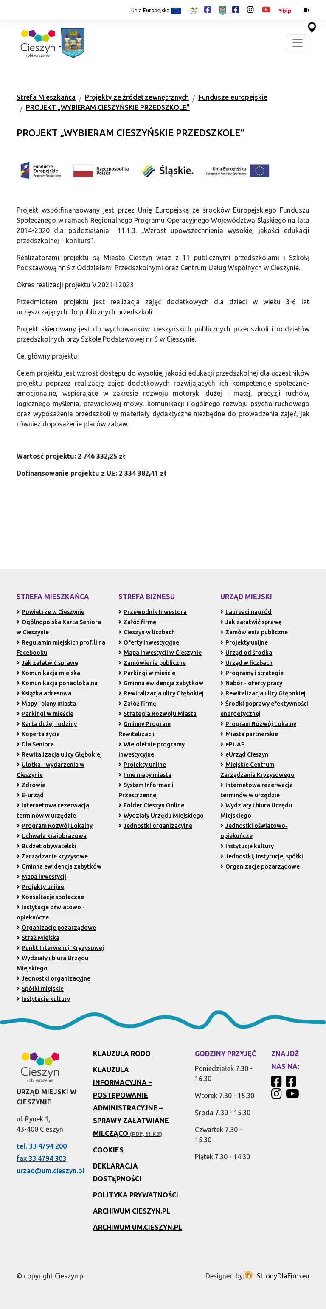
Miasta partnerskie (249, 734)
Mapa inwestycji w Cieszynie (160, 652)
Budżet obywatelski (46, 846)
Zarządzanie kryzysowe (52, 856)
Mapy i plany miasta (46, 703)
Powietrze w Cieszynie (50, 611)
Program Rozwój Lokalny (55, 825)
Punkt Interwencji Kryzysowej (60, 948)
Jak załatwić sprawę (47, 662)
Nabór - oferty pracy (251, 683)
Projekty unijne (40, 886)
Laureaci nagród (246, 611)
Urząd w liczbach (246, 662)
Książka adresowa (44, 693)
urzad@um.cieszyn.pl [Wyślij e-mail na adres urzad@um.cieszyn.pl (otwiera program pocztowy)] (50, 1170)
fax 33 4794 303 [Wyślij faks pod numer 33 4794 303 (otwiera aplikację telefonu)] (41, 1158)
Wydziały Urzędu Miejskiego (161, 815)
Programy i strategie (252, 673)
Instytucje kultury (43, 998)
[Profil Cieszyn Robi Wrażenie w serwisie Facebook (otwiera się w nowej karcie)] (200, 9)
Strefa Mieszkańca (46, 97)
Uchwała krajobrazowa (52, 835)
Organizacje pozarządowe (56, 927)
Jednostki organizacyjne (53, 978)
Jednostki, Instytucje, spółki (261, 856)
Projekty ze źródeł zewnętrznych (137, 97)
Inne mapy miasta (144, 774)
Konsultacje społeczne (50, 897)
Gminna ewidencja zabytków (59, 866)
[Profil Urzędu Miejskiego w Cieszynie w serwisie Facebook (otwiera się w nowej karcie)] (229, 9)
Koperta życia (38, 734)
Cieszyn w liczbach (146, 632)
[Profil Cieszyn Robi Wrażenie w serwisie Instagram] (277, 1096)
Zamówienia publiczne (152, 662)
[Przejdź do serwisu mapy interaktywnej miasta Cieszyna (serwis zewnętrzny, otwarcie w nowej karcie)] (311, 27)
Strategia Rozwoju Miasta (157, 713)
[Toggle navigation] (297, 42)
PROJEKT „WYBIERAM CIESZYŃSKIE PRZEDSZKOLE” (108, 107)
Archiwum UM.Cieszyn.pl (137, 1227)
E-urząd (30, 795)
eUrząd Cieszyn (244, 754)
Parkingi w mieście (45, 713)
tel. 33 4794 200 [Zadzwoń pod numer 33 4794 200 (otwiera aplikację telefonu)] (42, 1146)
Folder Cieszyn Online (151, 805)
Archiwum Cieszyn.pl (131, 1211)
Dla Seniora (35, 744)
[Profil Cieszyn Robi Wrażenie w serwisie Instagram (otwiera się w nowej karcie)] (250, 9)
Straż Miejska (38, 937)
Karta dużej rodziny (47, 723)
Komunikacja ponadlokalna (57, 683)
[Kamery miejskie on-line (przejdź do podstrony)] (306, 10)
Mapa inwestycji (41, 876)
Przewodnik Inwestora (152, 611)
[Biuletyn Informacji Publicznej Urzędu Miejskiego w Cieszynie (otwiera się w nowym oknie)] (286, 10)
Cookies (108, 1150)
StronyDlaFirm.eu (283, 1276)
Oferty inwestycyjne (148, 642)
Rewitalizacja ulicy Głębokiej (59, 754)
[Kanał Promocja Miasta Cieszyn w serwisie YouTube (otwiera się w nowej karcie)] (266, 9)
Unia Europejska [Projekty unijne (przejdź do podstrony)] (156, 11)
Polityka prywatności (135, 1195)
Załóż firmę (137, 622)
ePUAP (232, 744)
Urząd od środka (246, 652)
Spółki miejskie (40, 988)
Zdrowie (31, 785)
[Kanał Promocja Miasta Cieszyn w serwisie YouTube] (293, 1096)
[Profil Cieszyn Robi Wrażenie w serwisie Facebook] (277, 1083)
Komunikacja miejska (48, 673)
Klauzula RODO (122, 1053)
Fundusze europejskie (232, 97)
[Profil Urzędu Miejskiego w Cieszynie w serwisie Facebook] (292, 1083)
